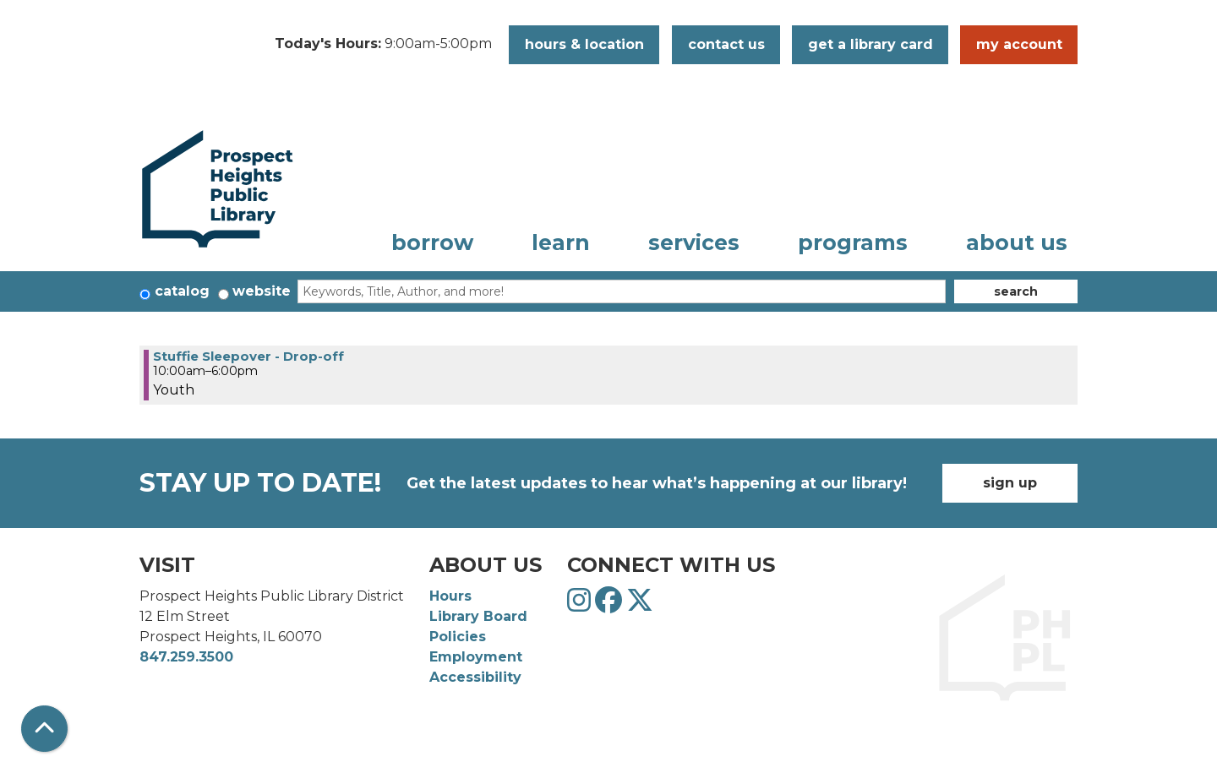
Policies (457, 637)
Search (1016, 291)
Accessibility (475, 677)
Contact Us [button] (726, 44)
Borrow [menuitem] (432, 242)
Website (261, 291)
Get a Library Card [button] (870, 44)
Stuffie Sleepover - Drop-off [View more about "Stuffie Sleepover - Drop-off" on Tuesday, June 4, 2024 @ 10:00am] (248, 356)
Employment (475, 657)
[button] (383, 44)
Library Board (478, 616)
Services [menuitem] (693, 242)
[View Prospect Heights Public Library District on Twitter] (639, 605)
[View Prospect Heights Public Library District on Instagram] (581, 605)
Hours (450, 596)
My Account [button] (1019, 44)
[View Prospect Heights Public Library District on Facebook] (610, 605)
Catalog (182, 291)
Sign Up (1010, 483)
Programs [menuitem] (853, 242)
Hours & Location (584, 44)
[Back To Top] (44, 728)
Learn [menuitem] (561, 242)
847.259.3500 (186, 657)
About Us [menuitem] (1016, 242)
